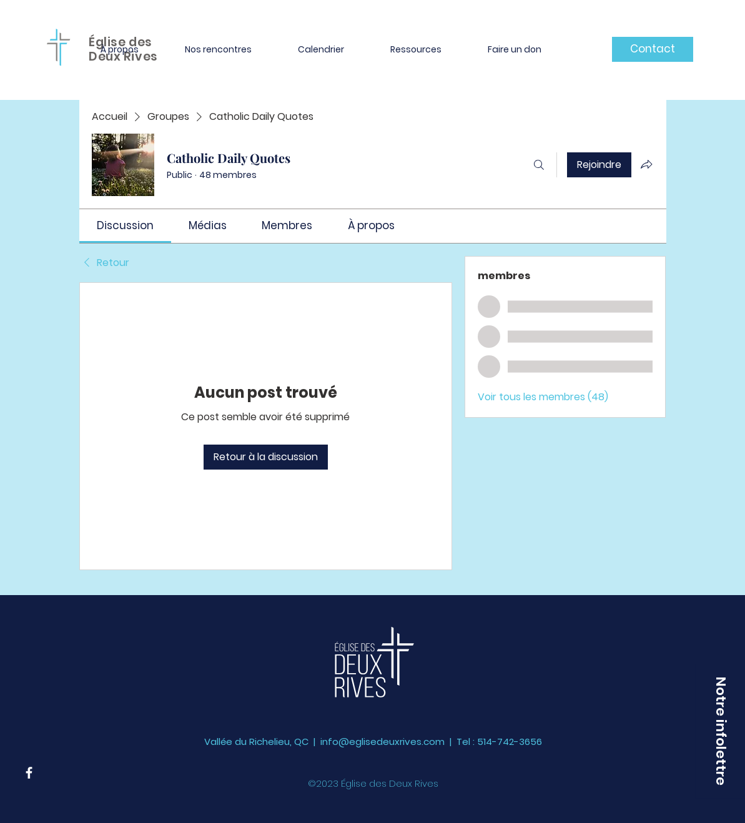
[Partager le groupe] (646, 164)
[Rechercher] (538, 164)
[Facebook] (29, 773)
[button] (119, 49)
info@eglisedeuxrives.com (382, 741)
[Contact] (652, 49)
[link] (125, 225)
